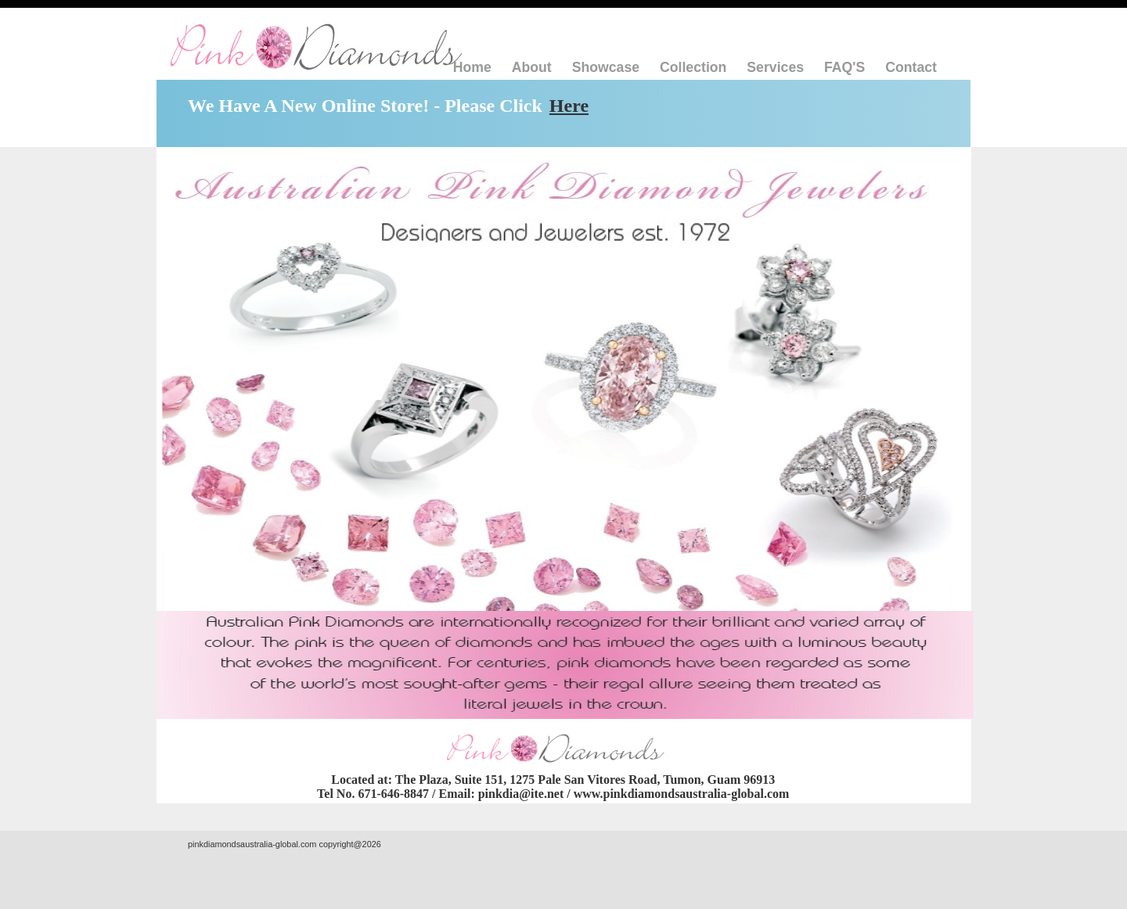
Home (472, 67)
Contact (911, 67)
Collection (693, 67)
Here (569, 105)
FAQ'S (844, 67)
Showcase (605, 67)
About (532, 67)
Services (775, 67)
